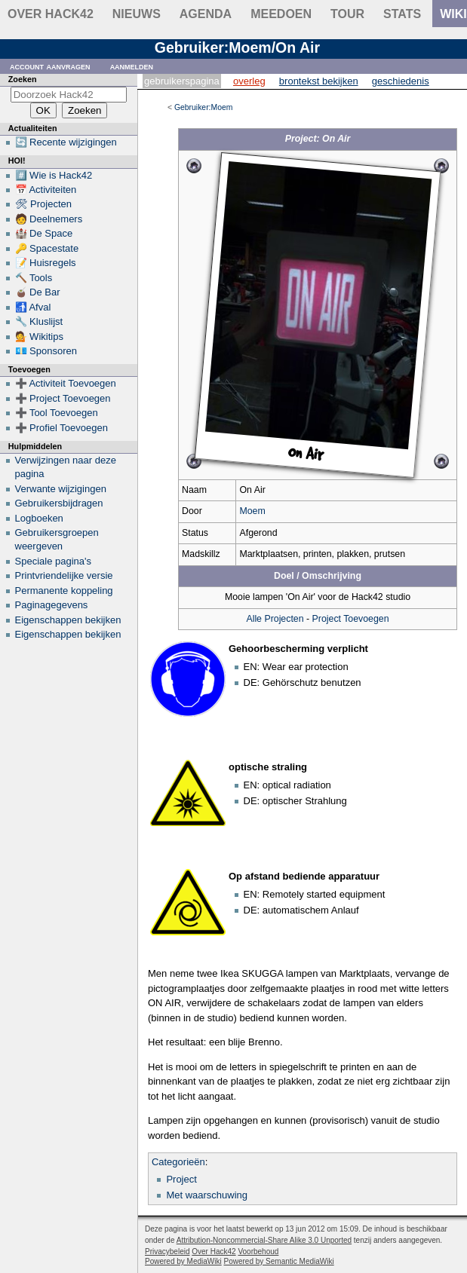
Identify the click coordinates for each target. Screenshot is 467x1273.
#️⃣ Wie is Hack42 (54, 175)
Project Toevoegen (350, 619)
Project (181, 1179)
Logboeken (39, 518)
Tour (347, 14)
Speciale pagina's (53, 561)
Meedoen (281, 14)
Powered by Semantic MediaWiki (279, 1261)
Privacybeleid (167, 1251)
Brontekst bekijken (318, 81)
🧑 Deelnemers (49, 219)
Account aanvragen (50, 66)
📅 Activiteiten (46, 189)
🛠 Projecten (43, 204)
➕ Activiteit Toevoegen (65, 383)
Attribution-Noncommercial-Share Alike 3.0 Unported (264, 1240)
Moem (252, 511)
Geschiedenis (400, 81)
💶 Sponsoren (46, 351)
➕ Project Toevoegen (63, 398)
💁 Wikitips (39, 336)
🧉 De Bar (37, 292)
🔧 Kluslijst (39, 321)
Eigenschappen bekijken (68, 620)
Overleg (249, 81)
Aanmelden (132, 66)
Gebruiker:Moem (203, 107)
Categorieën (178, 1161)
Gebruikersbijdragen (59, 503)
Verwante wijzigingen (60, 488)
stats (402, 14)
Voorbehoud (258, 1251)
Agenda (206, 14)
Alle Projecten (274, 619)
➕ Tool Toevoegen (56, 412)
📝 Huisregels (45, 262)
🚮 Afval (33, 307)
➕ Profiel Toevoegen (61, 427)
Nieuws (136, 14)
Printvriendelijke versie (64, 575)
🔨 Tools (34, 277)
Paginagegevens (51, 604)
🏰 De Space (44, 233)
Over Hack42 (51, 14)
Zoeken (22, 79)
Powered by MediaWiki (183, 1261)
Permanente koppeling (64, 590)
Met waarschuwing (206, 1195)
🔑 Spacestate (47, 248)
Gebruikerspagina (182, 81)
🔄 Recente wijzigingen (66, 142)
